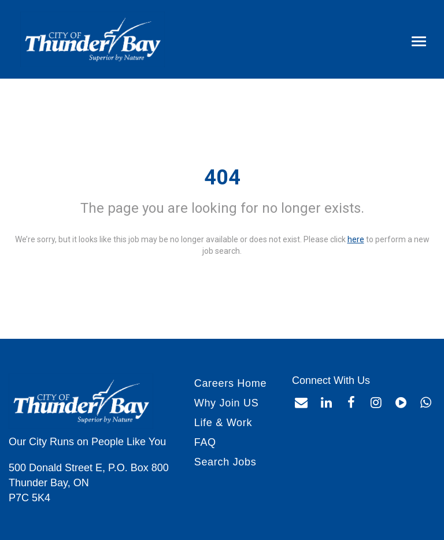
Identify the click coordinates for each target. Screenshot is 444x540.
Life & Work (223, 422)
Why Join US (226, 403)
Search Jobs (225, 462)
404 (222, 177)
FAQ (205, 442)
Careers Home (230, 383)
